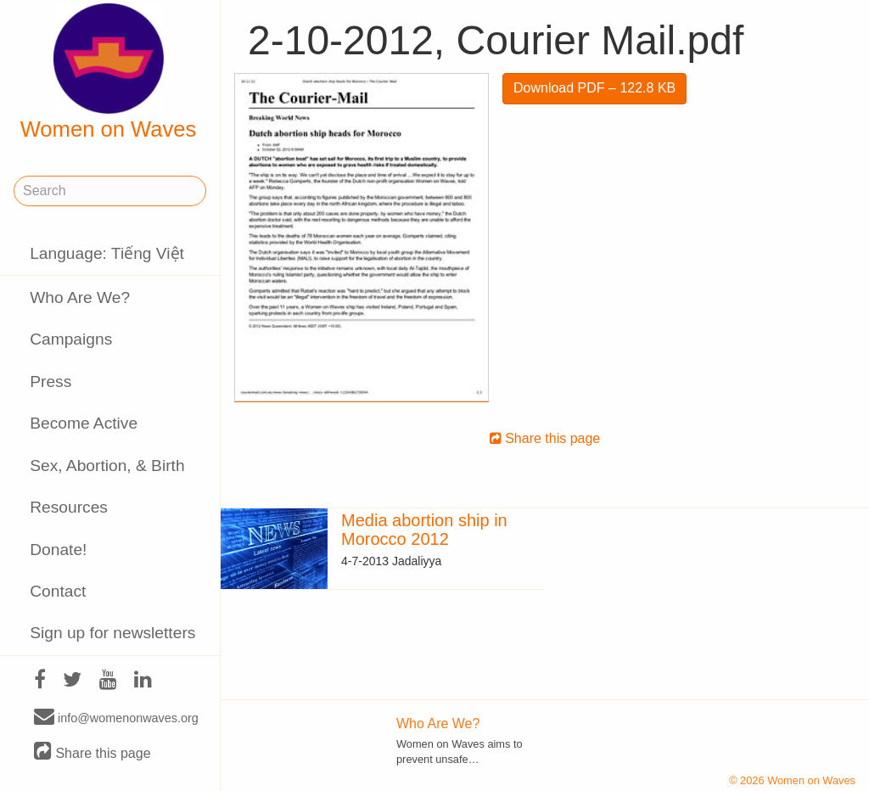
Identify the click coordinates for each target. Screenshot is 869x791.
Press (50, 381)
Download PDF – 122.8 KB (594, 88)
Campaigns (71, 339)
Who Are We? (80, 297)
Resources (69, 507)
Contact (58, 591)
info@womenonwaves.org (116, 717)
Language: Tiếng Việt (107, 253)
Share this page (92, 752)
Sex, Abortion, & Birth (107, 465)
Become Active (83, 423)
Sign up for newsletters (112, 633)
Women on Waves (108, 72)
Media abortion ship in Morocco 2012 (424, 529)
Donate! (58, 549)
